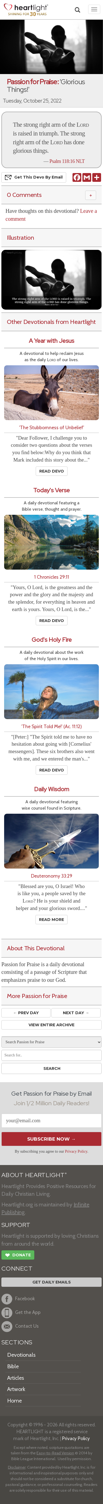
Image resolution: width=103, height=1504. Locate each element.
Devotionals (21, 1355)
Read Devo (51, 471)
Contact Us (20, 1326)
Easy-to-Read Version (55, 1453)
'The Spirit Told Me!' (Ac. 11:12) (51, 726)
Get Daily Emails (51, 1282)
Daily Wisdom (51, 789)
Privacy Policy (76, 1151)
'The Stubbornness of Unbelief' (51, 427)
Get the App (21, 1312)
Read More (51, 919)
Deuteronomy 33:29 (51, 876)
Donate (18, 1256)
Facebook (18, 1299)
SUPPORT (15, 1225)
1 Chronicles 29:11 (51, 577)
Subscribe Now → (51, 1139)
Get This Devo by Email (34, 177)
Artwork (16, 1389)
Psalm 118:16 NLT (67, 161)
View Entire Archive (51, 1024)
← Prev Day (26, 1012)
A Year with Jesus (51, 341)
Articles (15, 1378)
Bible (13, 1366)
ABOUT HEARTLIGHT (34, 1175)
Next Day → (76, 1012)
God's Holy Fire (52, 640)
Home (14, 1400)
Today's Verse (51, 490)
